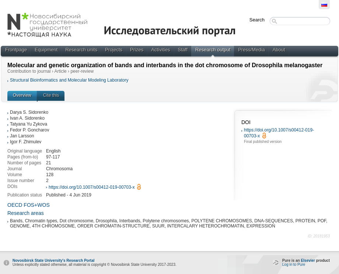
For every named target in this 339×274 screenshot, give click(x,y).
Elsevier (308, 260)
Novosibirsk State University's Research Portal (53, 260)
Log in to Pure (293, 265)
